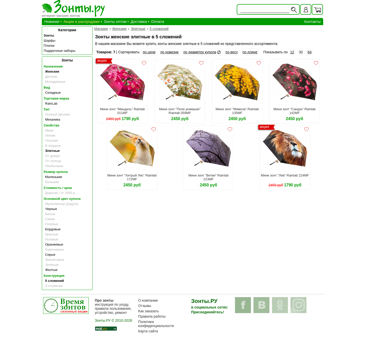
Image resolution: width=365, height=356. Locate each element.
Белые (50, 214)
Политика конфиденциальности (156, 324)
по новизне (169, 52)
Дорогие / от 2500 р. (60, 193)
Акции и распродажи (81, 21)
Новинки (51, 21)
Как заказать (148, 311)
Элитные (52, 151)
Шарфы (49, 40)
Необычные (54, 166)
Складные (53, 92)
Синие (50, 219)
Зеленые (52, 265)
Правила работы (152, 316)
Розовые (51, 239)
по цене (149, 52)
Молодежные (55, 82)
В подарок (53, 146)
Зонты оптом (115, 21)
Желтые (51, 270)
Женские (52, 71)
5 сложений (54, 281)
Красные (51, 234)
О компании (148, 300)
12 (292, 52)
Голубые (51, 224)
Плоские (51, 140)
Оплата (157, 21)
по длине (250, 52)
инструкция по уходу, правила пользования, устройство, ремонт (113, 306)
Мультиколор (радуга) (61, 204)
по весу (232, 52)
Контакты (312, 21)
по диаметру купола (200, 52)
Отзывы (144, 306)
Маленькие (53, 177)
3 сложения (54, 286)
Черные (51, 209)
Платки (49, 45)
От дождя (52, 156)
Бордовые (53, 229)
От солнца (53, 161)
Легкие (50, 135)
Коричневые (54, 249)
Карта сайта (148, 331)
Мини (49, 130)
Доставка (139, 21)
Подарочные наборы (59, 51)
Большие (52, 182)
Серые (50, 254)
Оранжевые (54, 244)
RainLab (51, 103)
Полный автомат (57, 114)
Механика (52, 119)
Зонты (49, 35)
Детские (51, 76)
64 (310, 52)
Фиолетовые (54, 260)
